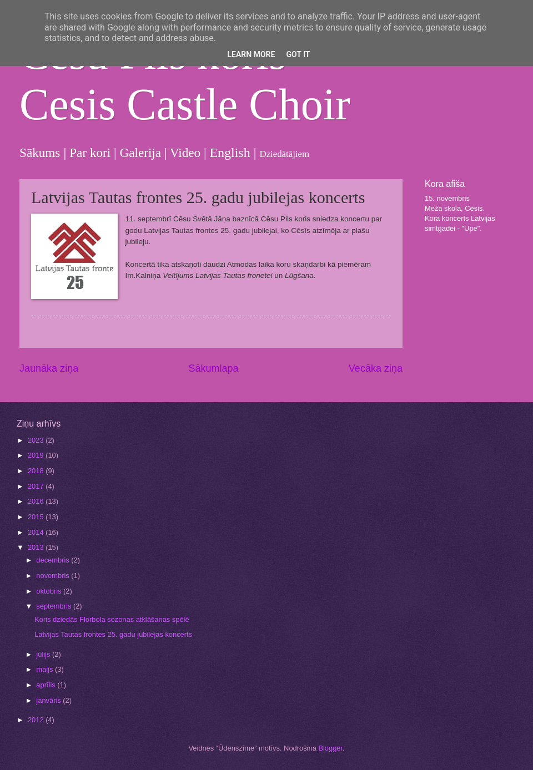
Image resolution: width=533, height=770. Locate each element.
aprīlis (46, 685)
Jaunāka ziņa (48, 368)
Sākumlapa (213, 368)
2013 (37, 547)
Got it (298, 54)
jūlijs (44, 654)
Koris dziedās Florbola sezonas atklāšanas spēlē (111, 619)
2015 (37, 517)
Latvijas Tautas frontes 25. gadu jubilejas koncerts (113, 634)
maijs (45, 669)
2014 (37, 532)
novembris (53, 575)
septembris (54, 606)
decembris (53, 560)
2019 (37, 455)
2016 (37, 501)
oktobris (49, 591)
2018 (37, 471)
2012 (37, 720)
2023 (37, 440)
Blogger (330, 748)
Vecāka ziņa (376, 368)
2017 (37, 486)
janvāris (49, 700)
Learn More (251, 54)
